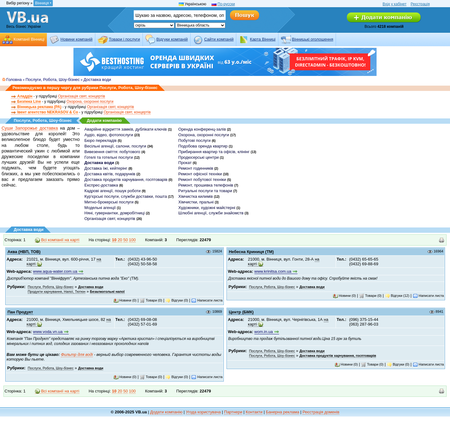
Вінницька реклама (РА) (39, 107)
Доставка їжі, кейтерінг (105, 168)
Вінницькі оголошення (312, 39)
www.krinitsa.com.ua (272, 271)
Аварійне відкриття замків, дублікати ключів (125, 129)
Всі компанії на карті (57, 239)
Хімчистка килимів (195, 196)
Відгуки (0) (176, 300)
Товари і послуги (124, 39)
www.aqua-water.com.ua (55, 271)
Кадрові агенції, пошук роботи (112, 190)
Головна (14, 79)
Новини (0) (125, 300)
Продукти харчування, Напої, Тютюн (57, 291)
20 (120, 239)
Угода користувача (203, 412)
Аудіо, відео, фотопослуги (108, 134)
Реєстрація (420, 4)
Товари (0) (151, 300)
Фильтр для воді (77, 354)
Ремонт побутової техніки (202, 179)
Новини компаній (76, 39)
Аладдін (24, 96)
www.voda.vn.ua (48, 331)
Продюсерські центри (198, 157)
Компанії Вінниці (28, 39)
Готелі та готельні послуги (108, 157)
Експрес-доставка (101, 185)
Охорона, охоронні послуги (90, 101)
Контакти (254, 412)
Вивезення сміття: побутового (112, 151)
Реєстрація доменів (320, 412)
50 (125, 239)
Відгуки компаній (172, 39)
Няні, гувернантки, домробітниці (114, 213)
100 (132, 239)
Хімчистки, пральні (196, 202)
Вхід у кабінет (394, 4)
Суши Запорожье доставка (30, 128)
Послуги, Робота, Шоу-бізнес (53, 79)
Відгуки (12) (397, 295)
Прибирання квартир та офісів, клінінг (214, 151)
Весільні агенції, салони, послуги (115, 146)
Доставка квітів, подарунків (109, 174)
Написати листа (206, 300)
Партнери (233, 412)
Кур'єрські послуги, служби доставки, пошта (125, 196)
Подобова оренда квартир (203, 146)
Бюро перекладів (100, 140)
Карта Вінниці (263, 39)
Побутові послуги (194, 140)
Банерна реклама (282, 412)
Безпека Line (29, 101)
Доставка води (97, 79)
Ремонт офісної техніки (200, 174)
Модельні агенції (100, 207)
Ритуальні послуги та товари (205, 190)
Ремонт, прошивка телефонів (205, 185)
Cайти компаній (218, 39)
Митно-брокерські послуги (108, 202)
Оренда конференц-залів (202, 129)
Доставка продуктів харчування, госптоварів (126, 179)
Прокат (185, 162)
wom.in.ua (263, 331)
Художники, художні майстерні (206, 207)
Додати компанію (104, 120)
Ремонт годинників (195, 168)
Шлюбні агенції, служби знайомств (211, 213)
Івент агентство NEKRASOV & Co (47, 112)
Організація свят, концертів (81, 96)
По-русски (226, 4)
